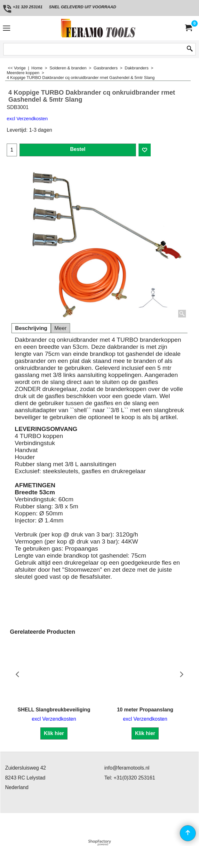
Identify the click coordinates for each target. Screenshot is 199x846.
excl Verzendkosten (27, 118)
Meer (60, 328)
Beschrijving (31, 328)
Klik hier (54, 733)
